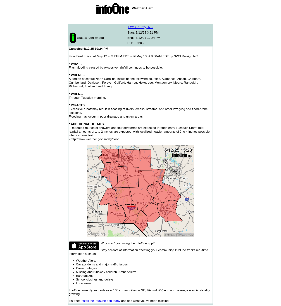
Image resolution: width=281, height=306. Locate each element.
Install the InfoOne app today (100, 301)
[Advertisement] (140, 19)
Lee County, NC (140, 27)
